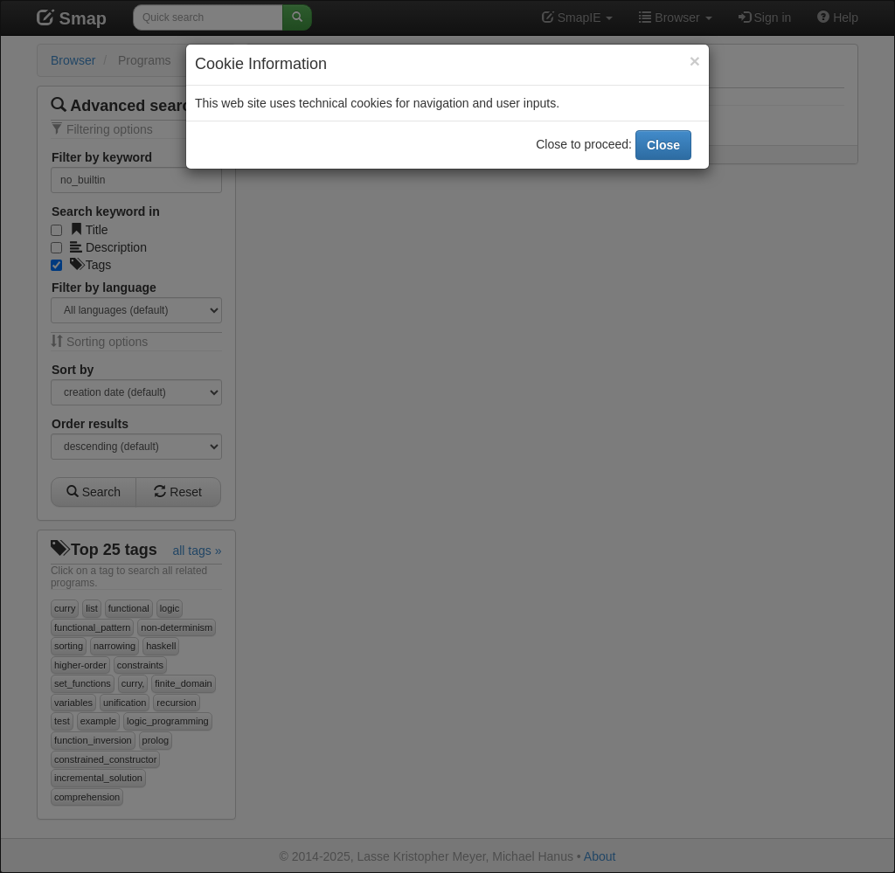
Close (663, 145)
